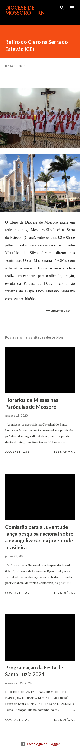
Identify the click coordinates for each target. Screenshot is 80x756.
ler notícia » (64, 452)
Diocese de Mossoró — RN (25, 10)
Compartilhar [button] (58, 311)
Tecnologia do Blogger (40, 744)
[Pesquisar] (62, 7)
